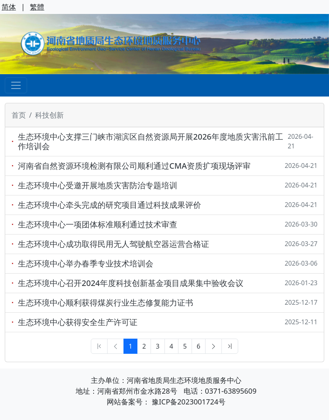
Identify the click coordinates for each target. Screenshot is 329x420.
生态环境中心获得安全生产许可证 (77, 322)
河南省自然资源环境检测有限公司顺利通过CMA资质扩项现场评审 (134, 166)
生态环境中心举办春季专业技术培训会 (85, 263)
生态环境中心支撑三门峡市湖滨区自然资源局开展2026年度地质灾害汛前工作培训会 (150, 141)
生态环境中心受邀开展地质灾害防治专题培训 (97, 185)
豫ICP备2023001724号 (188, 401)
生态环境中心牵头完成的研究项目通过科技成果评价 (109, 205)
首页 (19, 115)
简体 (9, 7)
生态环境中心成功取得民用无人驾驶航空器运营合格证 (113, 244)
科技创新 (49, 115)
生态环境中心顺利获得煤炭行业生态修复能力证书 (105, 303)
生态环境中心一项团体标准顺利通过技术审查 (97, 224)
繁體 (37, 7)
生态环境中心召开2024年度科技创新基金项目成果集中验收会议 (130, 283)
